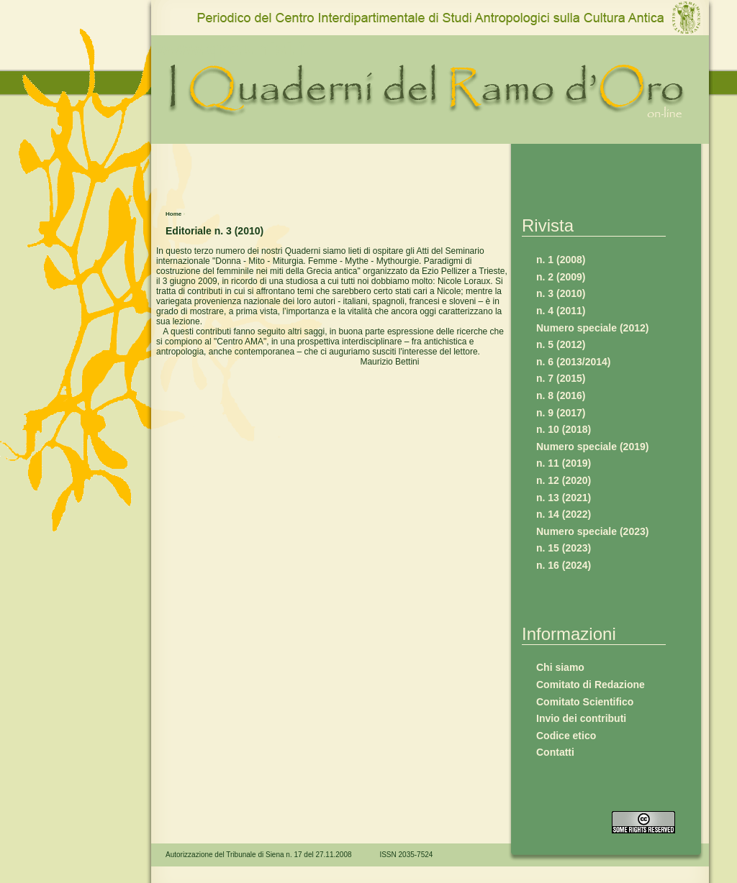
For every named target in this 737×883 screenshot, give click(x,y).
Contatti (555, 752)
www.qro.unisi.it (232, 48)
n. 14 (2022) (563, 514)
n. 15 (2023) (563, 548)
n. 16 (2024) (563, 565)
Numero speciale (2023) (592, 531)
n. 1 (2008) (560, 259)
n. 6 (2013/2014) (573, 361)
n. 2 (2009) (560, 277)
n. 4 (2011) (560, 310)
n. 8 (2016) (560, 395)
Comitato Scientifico (584, 702)
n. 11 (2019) (563, 463)
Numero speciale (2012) (592, 328)
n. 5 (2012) (560, 344)
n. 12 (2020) (563, 480)
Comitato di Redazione (590, 684)
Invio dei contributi (581, 718)
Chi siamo (560, 667)
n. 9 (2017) (560, 412)
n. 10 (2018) (563, 429)
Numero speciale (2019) (592, 446)
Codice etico (566, 735)
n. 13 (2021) (563, 497)
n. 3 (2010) (560, 293)
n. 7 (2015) (560, 378)
